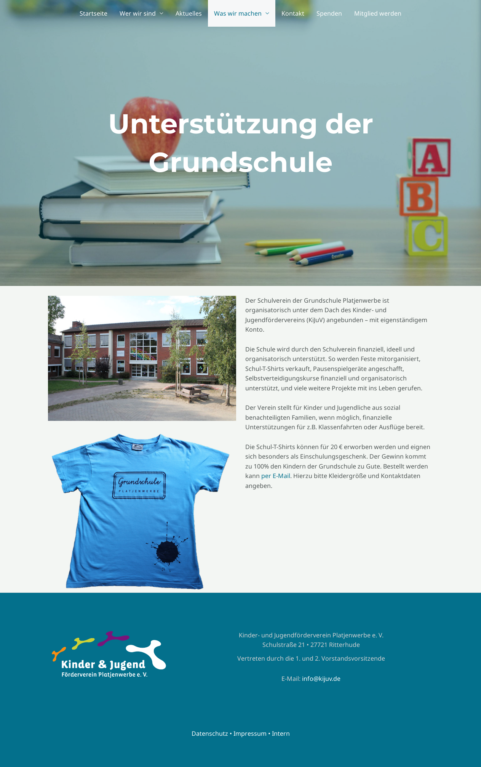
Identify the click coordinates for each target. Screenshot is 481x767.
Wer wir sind (138, 13)
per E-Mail (275, 476)
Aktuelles (189, 13)
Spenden (329, 13)
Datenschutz (210, 733)
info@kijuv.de (321, 678)
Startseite (93, 13)
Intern (281, 733)
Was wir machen (238, 13)
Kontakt (292, 13)
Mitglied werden (377, 13)
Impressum (250, 733)
